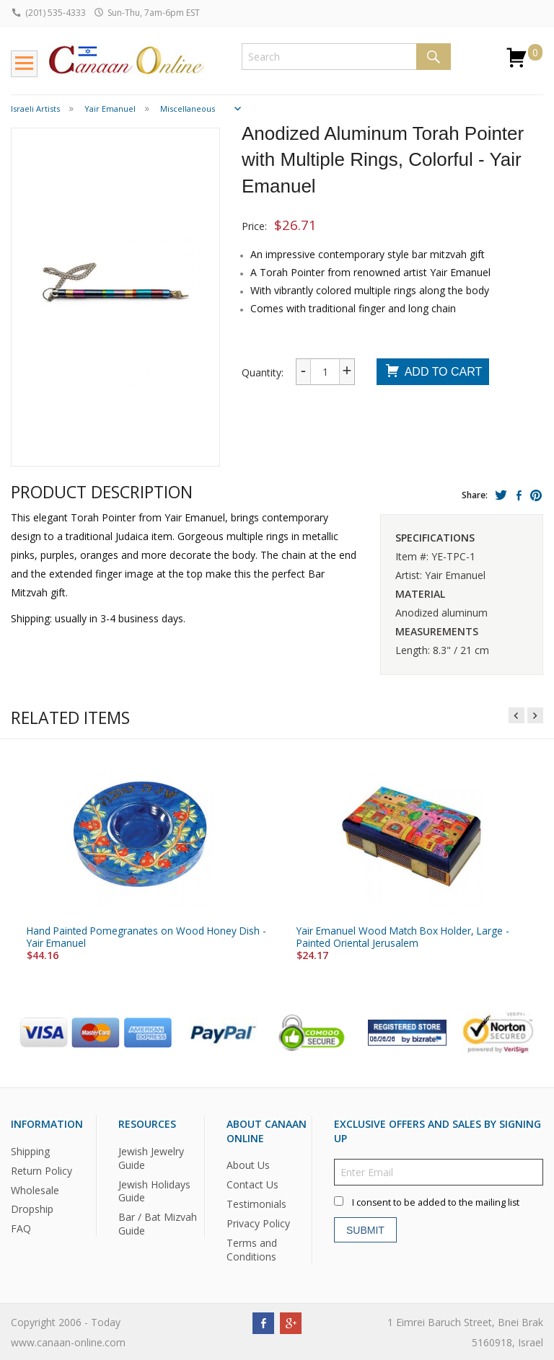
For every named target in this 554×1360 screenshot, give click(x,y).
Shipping (30, 1150)
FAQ (21, 1228)
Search (433, 56)
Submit (365, 1229)
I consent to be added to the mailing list (435, 1202)
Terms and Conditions (252, 1249)
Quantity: (262, 372)
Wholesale (35, 1189)
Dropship (32, 1209)
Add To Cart (433, 372)
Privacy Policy (258, 1223)
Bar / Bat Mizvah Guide (157, 1223)
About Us (248, 1165)
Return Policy (41, 1170)
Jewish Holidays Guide (154, 1190)
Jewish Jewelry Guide (151, 1157)
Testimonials (256, 1204)
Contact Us (252, 1184)
